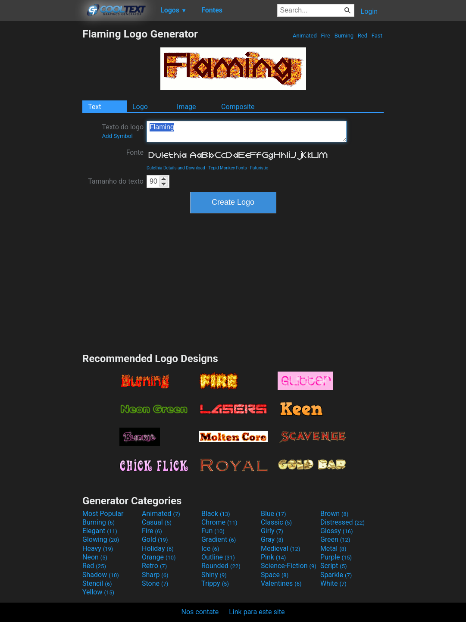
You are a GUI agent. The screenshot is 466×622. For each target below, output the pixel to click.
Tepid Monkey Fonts (227, 168)
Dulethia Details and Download (176, 168)
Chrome (219, 522)
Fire (325, 35)
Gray (272, 539)
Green (335, 539)
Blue (273, 513)
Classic (276, 522)
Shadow (100, 575)
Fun (213, 531)
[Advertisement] (40, 157)
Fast (377, 35)
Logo (140, 107)
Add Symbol (117, 136)
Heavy (97, 548)
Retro (154, 566)
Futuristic (259, 168)
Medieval (280, 548)
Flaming (247, 131)
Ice (210, 548)
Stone (155, 583)
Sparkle (336, 575)
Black (215, 513)
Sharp (155, 575)
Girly (272, 531)
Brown (334, 513)
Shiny (214, 575)
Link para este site (257, 612)
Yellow (98, 592)
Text (94, 107)
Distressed (342, 522)
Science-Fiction (288, 566)
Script (333, 566)
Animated (304, 35)
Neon (94, 557)
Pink (273, 557)
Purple (336, 557)
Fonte (135, 152)
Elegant (99, 531)
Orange (159, 557)
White (333, 583)
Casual (157, 522)
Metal (333, 548)
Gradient (218, 539)
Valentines (281, 583)
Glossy (336, 531)
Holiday (158, 548)
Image (186, 107)
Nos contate (200, 612)
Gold (155, 539)
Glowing (100, 539)
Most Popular (103, 513)
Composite (238, 107)
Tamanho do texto (116, 181)
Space (274, 575)
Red (363, 35)
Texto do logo (123, 131)
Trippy (215, 583)
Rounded (221, 566)
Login (369, 11)
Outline (218, 557)
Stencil (97, 583)
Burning (344, 35)
